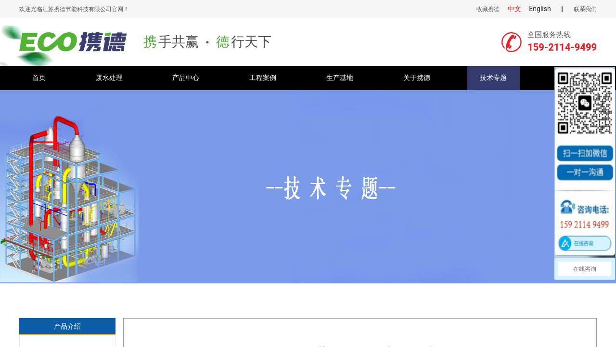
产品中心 (185, 77)
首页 (39, 77)
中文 (514, 9)
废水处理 (109, 77)
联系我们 (585, 9)
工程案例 (262, 77)
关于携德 (416, 77)
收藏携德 (488, 9)
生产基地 (339, 77)
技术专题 (493, 77)
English (540, 9)
